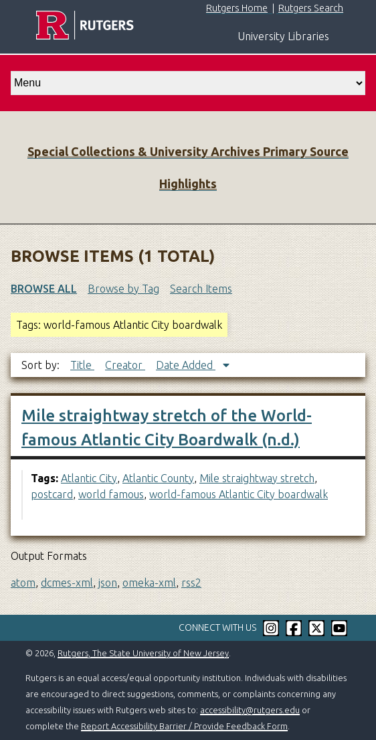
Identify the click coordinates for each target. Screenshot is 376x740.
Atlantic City (89, 478)
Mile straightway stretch (256, 478)
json (107, 583)
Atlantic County (158, 478)
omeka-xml (149, 583)
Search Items (201, 289)
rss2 (191, 583)
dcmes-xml (67, 583)
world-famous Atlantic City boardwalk (238, 494)
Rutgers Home (237, 8)
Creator (125, 365)
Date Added (185, 365)
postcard (52, 494)
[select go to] (188, 83)
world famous (111, 494)
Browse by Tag (123, 289)
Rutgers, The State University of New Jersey (143, 653)
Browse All (44, 289)
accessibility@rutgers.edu (250, 710)
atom (23, 583)
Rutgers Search (310, 8)
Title (82, 365)
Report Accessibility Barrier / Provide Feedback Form (184, 726)
